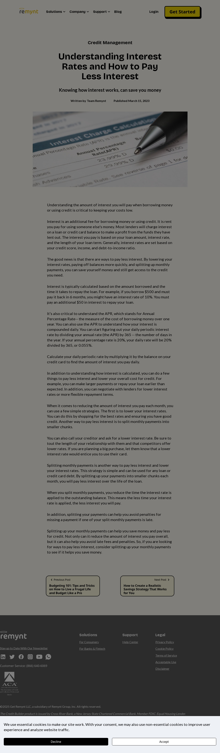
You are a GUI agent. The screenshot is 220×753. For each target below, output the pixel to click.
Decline (56, 742)
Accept (164, 742)
